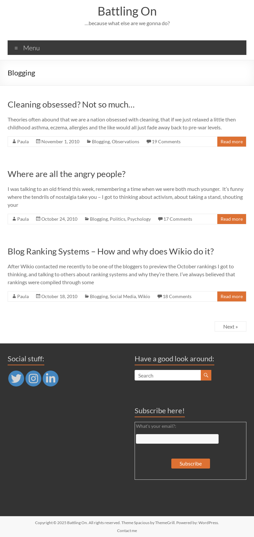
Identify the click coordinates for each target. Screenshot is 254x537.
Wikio (144, 296)
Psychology (139, 219)
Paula (23, 141)
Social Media (123, 296)
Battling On (127, 11)
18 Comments (177, 296)
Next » (230, 326)
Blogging (101, 141)
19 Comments (166, 141)
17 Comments (177, 219)
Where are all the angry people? (66, 173)
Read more (232, 141)
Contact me (127, 530)
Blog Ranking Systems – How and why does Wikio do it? (111, 251)
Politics (117, 219)
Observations (125, 141)
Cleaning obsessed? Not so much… (71, 104)
